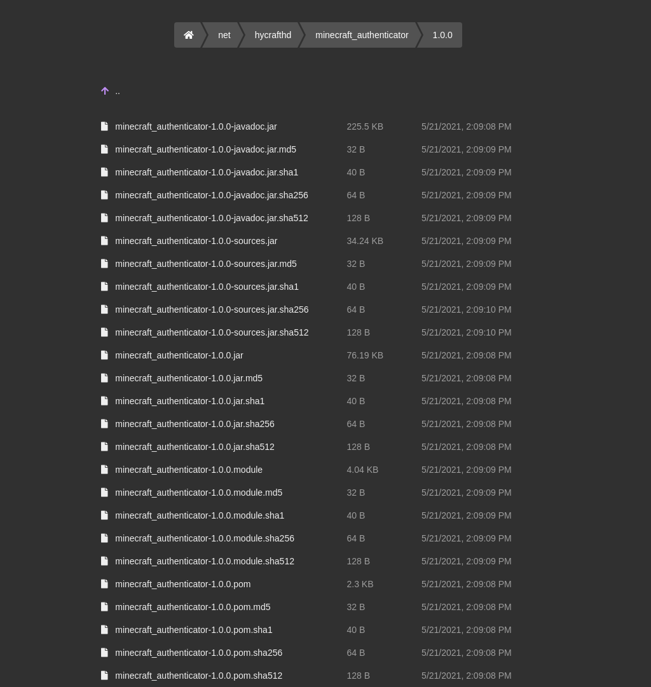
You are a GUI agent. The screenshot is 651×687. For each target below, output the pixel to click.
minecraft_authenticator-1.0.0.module (189, 470)
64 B (356, 195)
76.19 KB (365, 355)
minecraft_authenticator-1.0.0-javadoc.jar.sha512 (211, 218)
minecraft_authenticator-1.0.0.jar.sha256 (195, 424)
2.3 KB (360, 584)
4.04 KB (363, 470)
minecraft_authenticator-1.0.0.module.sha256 (204, 538)
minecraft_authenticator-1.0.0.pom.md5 (192, 607)
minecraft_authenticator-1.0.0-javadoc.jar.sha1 (206, 172)
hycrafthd (273, 35)
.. (117, 91)
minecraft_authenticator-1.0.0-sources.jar (196, 241)
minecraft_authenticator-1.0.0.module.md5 (198, 492)
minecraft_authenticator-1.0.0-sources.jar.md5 (206, 264)
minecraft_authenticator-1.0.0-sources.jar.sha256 (211, 309)
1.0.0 (443, 35)
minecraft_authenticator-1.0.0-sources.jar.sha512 (211, 332)
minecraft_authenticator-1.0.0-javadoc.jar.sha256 (211, 195)
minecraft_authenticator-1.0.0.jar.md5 (189, 378)
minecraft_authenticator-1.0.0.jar (179, 355)
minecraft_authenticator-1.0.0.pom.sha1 (193, 630)
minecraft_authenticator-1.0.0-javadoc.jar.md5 (205, 149)
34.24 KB (365, 241)
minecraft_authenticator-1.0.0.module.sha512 (204, 561)
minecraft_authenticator (361, 35)
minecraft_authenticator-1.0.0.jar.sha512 (195, 447)
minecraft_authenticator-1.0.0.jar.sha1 (189, 401)
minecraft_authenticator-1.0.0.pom (182, 584)
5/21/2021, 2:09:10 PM (466, 309)
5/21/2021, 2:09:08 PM (466, 126)
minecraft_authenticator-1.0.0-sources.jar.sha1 (207, 287)
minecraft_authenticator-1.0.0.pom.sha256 (198, 653)
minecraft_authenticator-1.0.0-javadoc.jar (196, 126)
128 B (359, 218)
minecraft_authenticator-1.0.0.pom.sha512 (198, 675)
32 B (356, 149)
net (224, 35)
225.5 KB (365, 126)
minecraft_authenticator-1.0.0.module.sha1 (199, 515)
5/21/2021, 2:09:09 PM (466, 149)
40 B (356, 172)
